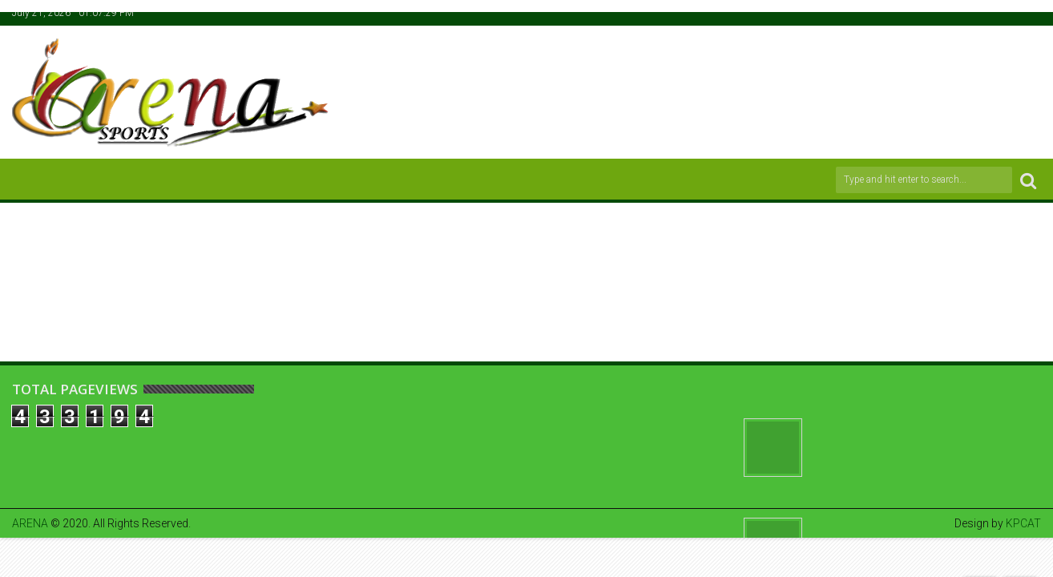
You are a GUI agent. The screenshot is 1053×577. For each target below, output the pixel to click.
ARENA (30, 523)
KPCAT (1023, 523)
